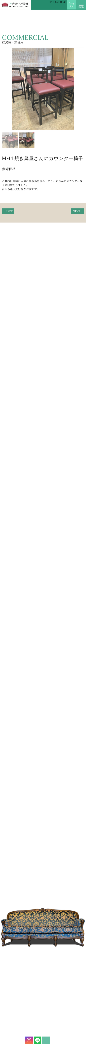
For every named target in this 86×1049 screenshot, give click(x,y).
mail (44, 1040)
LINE (36, 1040)
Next (81, 92)
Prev (4, 92)
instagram (27, 1040)
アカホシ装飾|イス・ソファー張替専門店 (15, 4)
